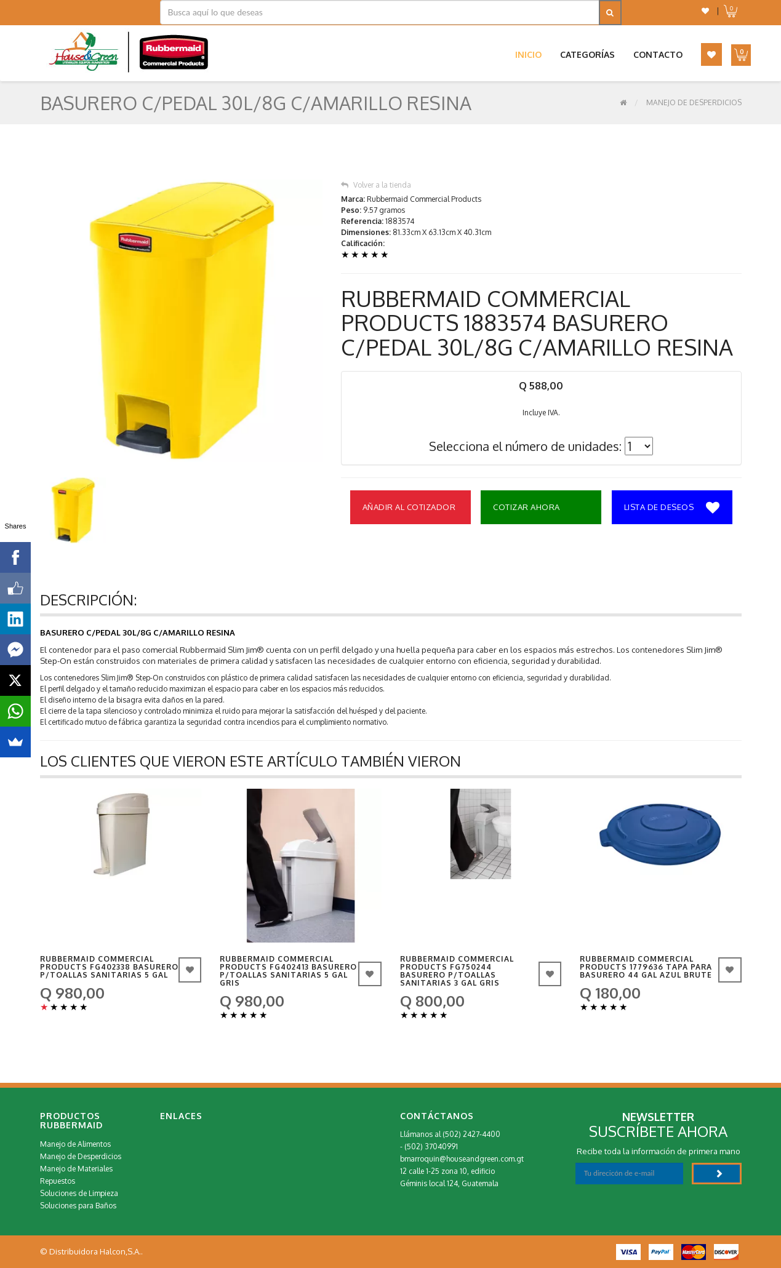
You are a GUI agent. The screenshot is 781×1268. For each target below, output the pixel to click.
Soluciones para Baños (78, 1205)
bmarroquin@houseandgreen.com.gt (462, 1158)
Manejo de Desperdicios (694, 102)
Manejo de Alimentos (75, 1144)
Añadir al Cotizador (409, 507)
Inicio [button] (528, 54)
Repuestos (57, 1181)
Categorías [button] (587, 54)
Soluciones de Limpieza (79, 1193)
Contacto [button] (658, 54)
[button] (705, 10)
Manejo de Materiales (76, 1168)
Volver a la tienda (376, 184)
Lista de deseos (672, 508)
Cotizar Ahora (526, 507)
